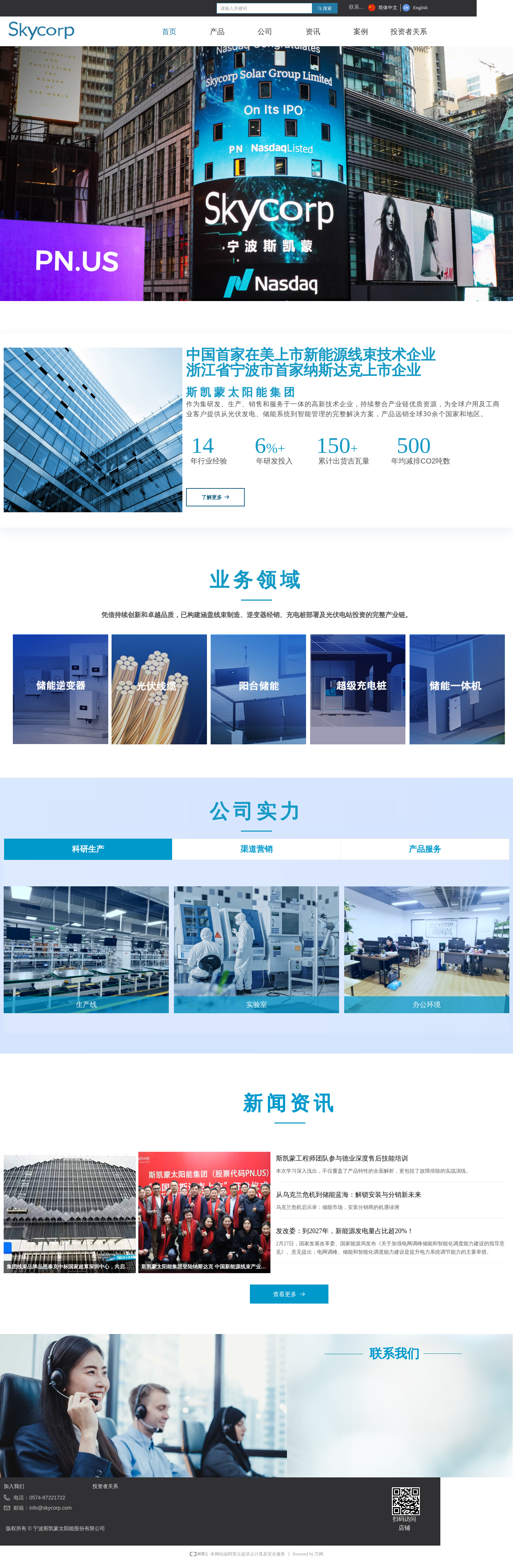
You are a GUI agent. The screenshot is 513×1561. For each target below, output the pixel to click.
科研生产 (88, 849)
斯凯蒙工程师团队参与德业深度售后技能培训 (342, 1158)
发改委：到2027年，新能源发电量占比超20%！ (345, 1231)
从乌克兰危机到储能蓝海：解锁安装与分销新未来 (348, 1194)
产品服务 (425, 849)
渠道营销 (256, 849)
